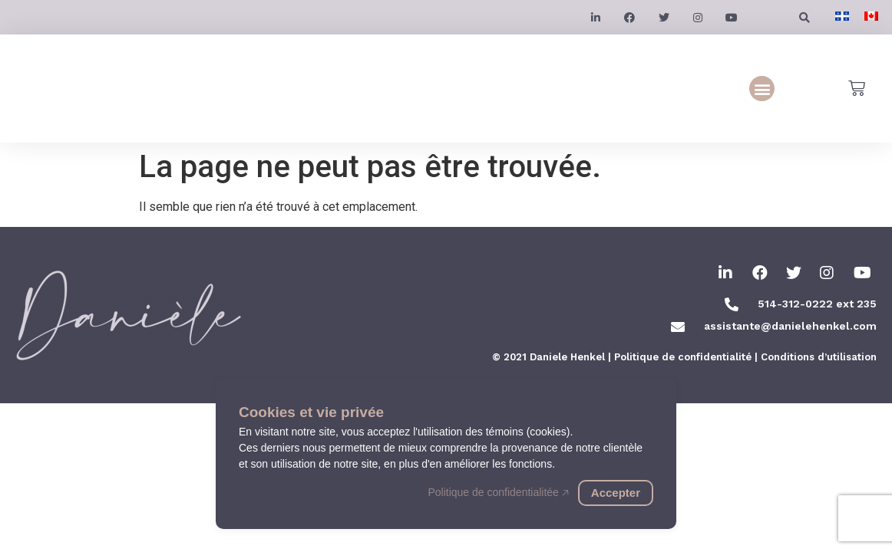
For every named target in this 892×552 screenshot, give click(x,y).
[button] (762, 88)
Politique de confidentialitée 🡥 (498, 492)
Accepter (615, 492)
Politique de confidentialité (683, 357)
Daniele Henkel (567, 357)
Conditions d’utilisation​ (819, 357)
